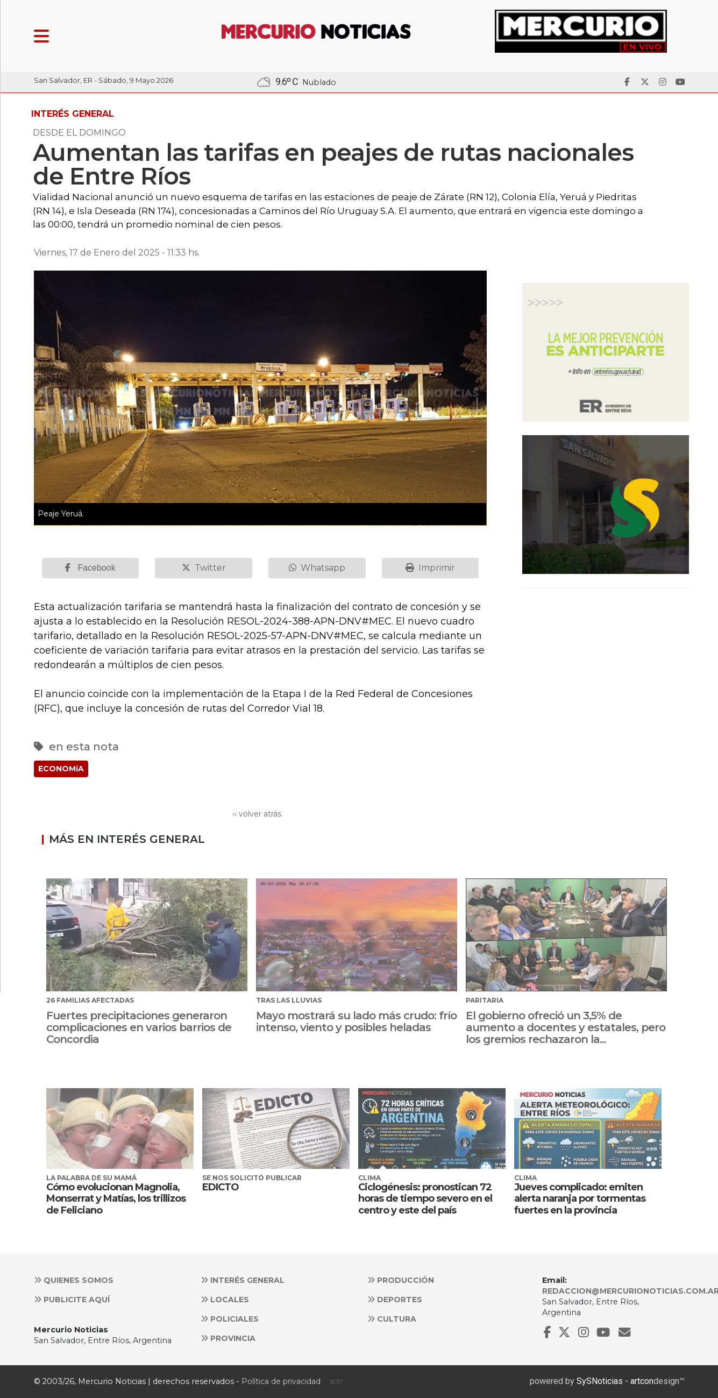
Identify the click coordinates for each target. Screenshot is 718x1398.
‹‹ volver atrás (256, 814)
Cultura (391, 1319)
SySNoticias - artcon (615, 1381)
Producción (400, 1280)
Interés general (243, 1280)
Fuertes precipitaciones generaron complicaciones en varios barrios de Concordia (138, 1027)
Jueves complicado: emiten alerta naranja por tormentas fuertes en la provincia (579, 1198)
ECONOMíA (61, 768)
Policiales (230, 1319)
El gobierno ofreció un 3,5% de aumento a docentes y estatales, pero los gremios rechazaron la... (565, 1027)
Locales (225, 1299)
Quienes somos (73, 1280)
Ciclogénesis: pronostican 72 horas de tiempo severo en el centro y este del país (425, 1198)
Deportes (394, 1299)
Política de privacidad (281, 1381)
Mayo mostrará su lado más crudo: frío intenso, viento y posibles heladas (356, 1021)
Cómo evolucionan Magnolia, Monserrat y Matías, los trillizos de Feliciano (116, 1198)
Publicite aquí (72, 1299)
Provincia (228, 1338)
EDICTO (220, 1187)
